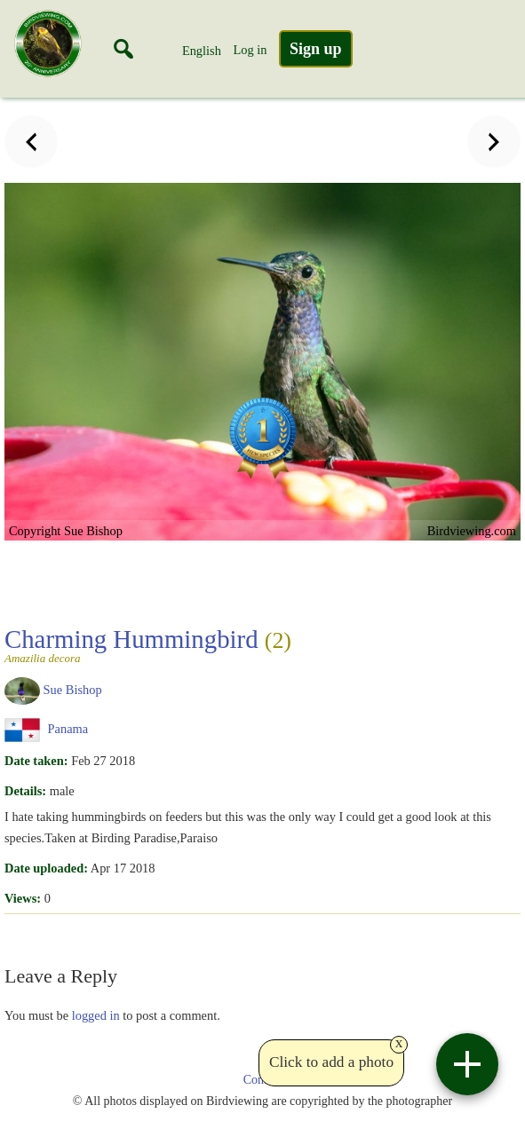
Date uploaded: (46, 868)
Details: (25, 791)
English (201, 50)
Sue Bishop (73, 690)
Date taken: (36, 761)
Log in (249, 50)
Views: (22, 898)
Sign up (316, 49)
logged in (96, 1015)
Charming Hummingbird (260, 644)
